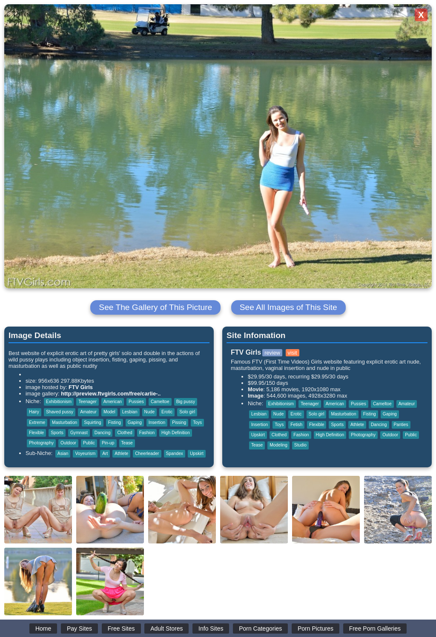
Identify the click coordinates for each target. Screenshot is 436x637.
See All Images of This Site (288, 307)
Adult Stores (166, 628)
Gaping (135, 422)
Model (109, 412)
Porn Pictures (315, 628)
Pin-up (108, 443)
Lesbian (130, 412)
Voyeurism (85, 453)
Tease (127, 443)
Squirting (92, 422)
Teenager (87, 401)
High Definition (175, 432)
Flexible (36, 432)
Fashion (147, 432)
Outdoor (68, 443)
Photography (41, 443)
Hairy (34, 412)
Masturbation (64, 422)
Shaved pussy (59, 412)
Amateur (88, 412)
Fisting (114, 422)
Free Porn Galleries (375, 628)
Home (43, 628)
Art (105, 453)
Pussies (136, 401)
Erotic (166, 412)
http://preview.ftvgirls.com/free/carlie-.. (111, 393)
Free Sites (121, 628)
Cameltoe (160, 401)
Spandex (174, 453)
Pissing (179, 422)
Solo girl (187, 412)
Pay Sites (79, 628)
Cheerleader (147, 453)
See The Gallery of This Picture (155, 307)
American (112, 401)
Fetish (296, 424)
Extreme (37, 422)
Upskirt (197, 453)
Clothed (124, 432)
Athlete (121, 453)
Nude (149, 412)
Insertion (157, 422)
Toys (197, 422)
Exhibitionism (59, 401)
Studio (300, 445)
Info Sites (210, 628)
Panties (401, 424)
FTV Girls (81, 387)
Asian (63, 453)
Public (89, 443)
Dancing (103, 432)
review (272, 353)
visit (292, 353)
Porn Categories (260, 628)
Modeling (278, 445)
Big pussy (185, 401)
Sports (57, 432)
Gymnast (79, 432)
